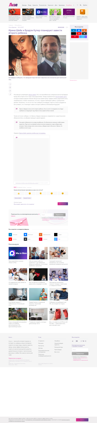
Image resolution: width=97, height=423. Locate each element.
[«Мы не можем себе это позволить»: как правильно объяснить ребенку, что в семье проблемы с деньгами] (38, 253)
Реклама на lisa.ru (73, 80)
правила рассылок (46, 220)
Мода (29, 5)
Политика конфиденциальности (44, 355)
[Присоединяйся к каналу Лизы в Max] (18, 253)
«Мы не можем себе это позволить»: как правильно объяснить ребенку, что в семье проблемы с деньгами (38, 263)
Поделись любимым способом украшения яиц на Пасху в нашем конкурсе (28, 17)
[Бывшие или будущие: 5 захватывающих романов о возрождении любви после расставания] (14, 11)
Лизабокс (69, 5)
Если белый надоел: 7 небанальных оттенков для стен (16, 303)
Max (57, 239)
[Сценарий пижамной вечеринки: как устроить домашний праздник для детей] (58, 253)
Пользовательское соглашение (43, 351)
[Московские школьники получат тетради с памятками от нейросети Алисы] (58, 274)
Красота (34, 5)
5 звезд (63, 27)
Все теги (57, 352)
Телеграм (13, 234)
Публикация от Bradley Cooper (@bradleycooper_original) (27, 182)
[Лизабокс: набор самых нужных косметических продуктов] (82, 11)
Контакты (41, 346)
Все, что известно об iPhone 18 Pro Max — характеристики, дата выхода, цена (58, 323)
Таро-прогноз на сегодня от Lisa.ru (68, 16)
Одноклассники (44, 234)
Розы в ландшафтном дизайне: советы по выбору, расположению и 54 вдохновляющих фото (18, 324)
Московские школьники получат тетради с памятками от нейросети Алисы (58, 284)
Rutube (57, 234)
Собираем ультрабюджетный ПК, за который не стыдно (57, 303)
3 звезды (61, 27)
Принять (82, 419)
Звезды (24, 5)
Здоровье (61, 5)
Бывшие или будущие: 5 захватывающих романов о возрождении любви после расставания (14, 17)
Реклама (40, 343)
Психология (42, 5)
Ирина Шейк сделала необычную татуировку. (32, 133)
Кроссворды (58, 349)
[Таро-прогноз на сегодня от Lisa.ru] (69, 11)
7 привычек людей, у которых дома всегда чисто (37, 322)
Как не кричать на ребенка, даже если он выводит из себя (38, 283)
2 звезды (60, 27)
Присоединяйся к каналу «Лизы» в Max (41, 16)
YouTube (13, 239)
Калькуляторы (59, 347)
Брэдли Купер (27, 198)
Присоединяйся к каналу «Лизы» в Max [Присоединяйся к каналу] (16, 261)
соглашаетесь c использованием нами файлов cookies (38, 419)
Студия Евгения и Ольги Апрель (19, 363)
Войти (85, 5)
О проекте (41, 341)
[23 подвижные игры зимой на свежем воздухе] (18, 274)
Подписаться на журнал (15, 358)
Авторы (40, 348)
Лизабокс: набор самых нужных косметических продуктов (82, 17)
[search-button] (80, 4)
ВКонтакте (28, 234)
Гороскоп (50, 5)
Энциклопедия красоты (59, 344)
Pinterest (43, 239)
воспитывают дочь (61, 96)
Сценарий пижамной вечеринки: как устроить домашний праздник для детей (58, 262)
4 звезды (62, 27)
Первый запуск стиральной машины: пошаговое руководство (37, 303)
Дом (55, 5)
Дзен (27, 239)
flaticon (16, 364)
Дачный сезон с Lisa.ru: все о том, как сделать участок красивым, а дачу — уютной (54, 17)
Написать (63, 203)
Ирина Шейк (32, 94)
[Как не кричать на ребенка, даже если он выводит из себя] (38, 274)
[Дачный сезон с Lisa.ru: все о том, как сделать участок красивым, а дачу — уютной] (55, 11)
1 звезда (58, 27)
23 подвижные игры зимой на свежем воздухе (17, 283)
